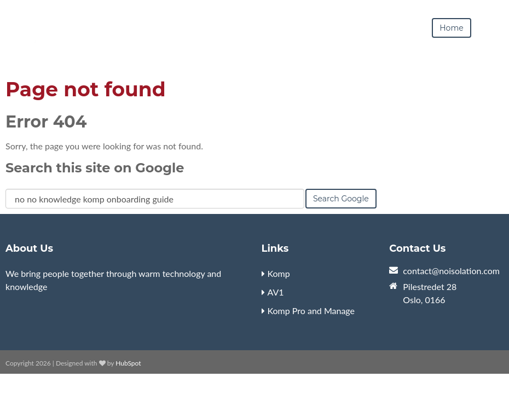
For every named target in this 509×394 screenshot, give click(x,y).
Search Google (341, 199)
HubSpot (128, 363)
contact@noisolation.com (451, 270)
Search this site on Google (94, 168)
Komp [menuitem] (279, 273)
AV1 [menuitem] (276, 292)
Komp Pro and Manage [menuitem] (311, 310)
